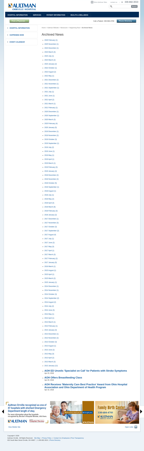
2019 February (51, 167)
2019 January (50, 171)
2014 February (51, 326)
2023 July (49, 56)
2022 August (50, 72)
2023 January (50, 64)
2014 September (51, 298)
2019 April (49, 159)
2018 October (50, 183)
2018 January (50, 215)
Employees (66, 438)
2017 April (49, 251)
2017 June (49, 243)
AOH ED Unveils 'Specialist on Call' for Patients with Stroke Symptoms (85, 370)
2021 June (49, 96)
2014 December (51, 286)
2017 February (51, 258)
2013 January (51, 366)
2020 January (50, 127)
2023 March (50, 60)
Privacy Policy (46, 438)
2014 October (50, 294)
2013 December (51, 334)
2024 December (51, 48)
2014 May (49, 314)
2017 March (50, 254)
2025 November (51, 44)
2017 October (50, 227)
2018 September (51, 187)
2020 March (50, 119)
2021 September (51, 88)
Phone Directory (55, 440)
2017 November (51, 223)
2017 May (49, 247)
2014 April (49, 318)
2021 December (51, 80)
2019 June (49, 151)
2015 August (50, 270)
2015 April (49, 274)
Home (44, 27)
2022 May (49, 76)
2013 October (50, 342)
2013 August (50, 346)
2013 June (49, 350)
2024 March (50, 52)
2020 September (51, 116)
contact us (113, 2)
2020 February (51, 123)
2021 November (51, 84)
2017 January (50, 262)
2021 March (50, 104)
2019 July (49, 147)
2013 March (50, 362)
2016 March (50, 266)
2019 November (51, 135)
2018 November (51, 179)
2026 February (51, 40)
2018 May (49, 199)
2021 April (49, 100)
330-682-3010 (131, 2)
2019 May (49, 155)
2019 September (51, 143)
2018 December (51, 175)
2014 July (49, 306)
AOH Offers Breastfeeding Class (63, 377)
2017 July (49, 239)
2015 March (50, 278)
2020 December (51, 112)
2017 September (51, 231)
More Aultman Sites (100, 2)
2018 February (51, 211)
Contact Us (57, 438)
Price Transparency (77, 438)
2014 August (50, 302)
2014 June (49, 310)
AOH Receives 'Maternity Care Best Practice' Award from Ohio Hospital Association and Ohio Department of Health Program (85, 386)
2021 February (51, 108)
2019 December (51, 131)
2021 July (49, 92)
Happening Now (74, 27)
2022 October (50, 68)
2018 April (49, 203)
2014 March (50, 322)
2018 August (50, 191)
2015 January (50, 282)
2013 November (51, 338)
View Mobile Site (14, 427)
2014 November (51, 290)
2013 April (49, 358)
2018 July (49, 195)
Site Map (37, 438)
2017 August (50, 235)
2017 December (51, 219)
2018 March (50, 207)
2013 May (49, 354)
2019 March (50, 163)
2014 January (50, 330)
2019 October (50, 139)
